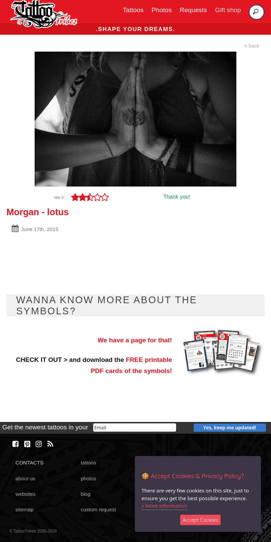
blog (85, 494)
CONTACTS (29, 462)
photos (88, 478)
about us (25, 478)
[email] (134, 427)
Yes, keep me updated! (229, 427)
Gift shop (228, 9)
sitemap (24, 509)
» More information (164, 505)
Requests (193, 9)
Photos (162, 9)
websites (25, 494)
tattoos (88, 462)
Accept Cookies (201, 520)
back (252, 46)
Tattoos (133, 9)
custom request (98, 509)
